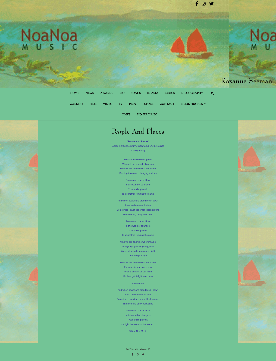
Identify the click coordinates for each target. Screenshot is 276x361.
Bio (122, 93)
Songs (136, 93)
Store (148, 104)
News (90, 93)
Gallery (76, 104)
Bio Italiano (147, 114)
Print (133, 104)
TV (121, 104)
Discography (192, 93)
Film (93, 104)
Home (74, 93)
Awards (106, 93)
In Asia (152, 93)
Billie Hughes (192, 104)
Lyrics (170, 93)
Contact (167, 104)
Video (107, 104)
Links (126, 114)
